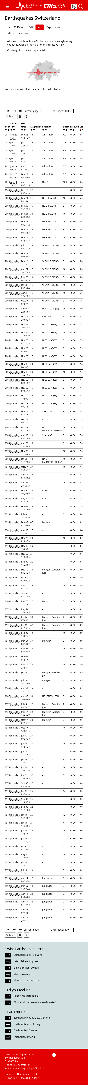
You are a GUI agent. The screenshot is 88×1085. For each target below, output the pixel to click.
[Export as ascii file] (26, 116)
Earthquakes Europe (25, 1030)
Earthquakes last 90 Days (28, 954)
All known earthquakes (26, 980)
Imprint (9, 1074)
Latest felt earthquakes (27, 961)
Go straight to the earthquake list (26, 50)
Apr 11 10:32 (13, 184)
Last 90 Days (15, 27)
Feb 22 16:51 (13, 136)
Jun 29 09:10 (13, 168)
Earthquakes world (24, 1037)
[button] (7, 6)
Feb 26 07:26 (13, 176)
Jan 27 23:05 (13, 144)
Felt (30, 27)
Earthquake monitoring (27, 1024)
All (39, 27)
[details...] (15, 190)
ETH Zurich (35, 1077)
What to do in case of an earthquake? (35, 1002)
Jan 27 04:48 (13, 160)
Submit (10, 116)
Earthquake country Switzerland (32, 1017)
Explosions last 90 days (27, 967)
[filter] (8, 129)
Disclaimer (23, 1074)
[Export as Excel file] (19, 116)
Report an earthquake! (26, 995)
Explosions (53, 27)
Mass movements (19, 33)
